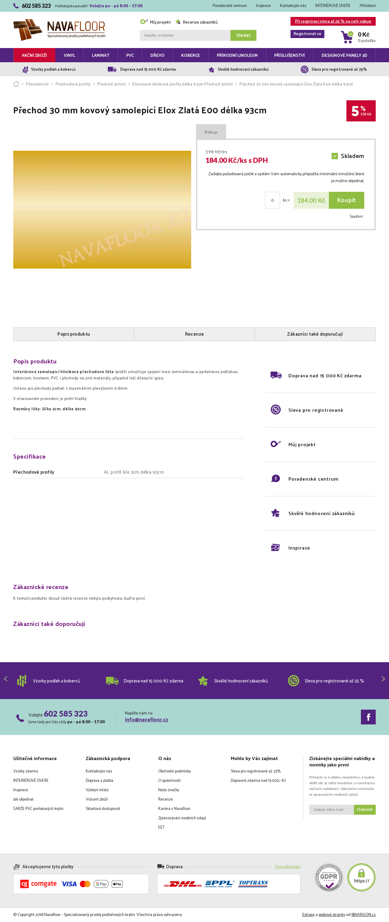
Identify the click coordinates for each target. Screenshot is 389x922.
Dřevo (157, 55)
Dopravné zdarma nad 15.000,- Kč (258, 781)
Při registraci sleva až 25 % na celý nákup (331, 22)
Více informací (288, 866)
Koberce (190, 55)
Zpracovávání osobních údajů (182, 818)
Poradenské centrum (230, 6)
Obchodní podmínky (174, 771)
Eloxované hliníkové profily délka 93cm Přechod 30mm (182, 84)
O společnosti (169, 781)
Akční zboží (34, 55)
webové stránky (332, 914)
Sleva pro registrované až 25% (256, 771)
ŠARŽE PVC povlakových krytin (38, 809)
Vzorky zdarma (25, 771)
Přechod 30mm (111, 84)
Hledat (243, 35)
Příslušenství (289, 55)
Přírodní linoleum (237, 55)
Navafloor (59, 21)
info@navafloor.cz (146, 720)
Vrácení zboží (97, 799)
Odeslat (365, 809)
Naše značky (168, 790)
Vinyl (69, 55)
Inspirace (263, 6)
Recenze (165, 799)
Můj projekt (155, 22)
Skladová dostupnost (103, 809)
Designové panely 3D (344, 55)
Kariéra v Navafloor (174, 809)
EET (161, 827)
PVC (130, 55)
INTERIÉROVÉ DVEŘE (333, 6)
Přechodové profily (73, 84)
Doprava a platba (99, 781)
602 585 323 (66, 713)
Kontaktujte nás (293, 6)
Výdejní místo (97, 790)
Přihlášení (368, 6)
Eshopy (308, 914)
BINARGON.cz (364, 914)
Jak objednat (23, 799)
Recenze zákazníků (196, 22)
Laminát (100, 55)
